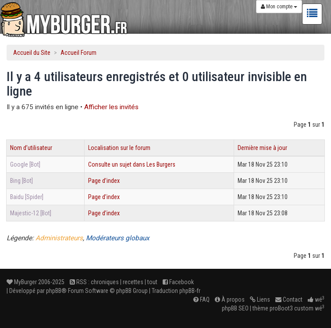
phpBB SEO (235, 308)
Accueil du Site (31, 52)
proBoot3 (281, 308)
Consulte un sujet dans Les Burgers (131, 164)
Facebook (178, 281)
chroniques (105, 281)
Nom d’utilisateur (31, 147)
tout (152, 281)
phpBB (53, 290)
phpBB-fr (189, 290)
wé (316, 299)
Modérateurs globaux (117, 238)
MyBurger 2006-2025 (35, 281)
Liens (260, 299)
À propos (230, 299)
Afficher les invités (111, 107)
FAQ (201, 299)
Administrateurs (59, 238)
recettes (133, 281)
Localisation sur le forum (119, 147)
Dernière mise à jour (262, 147)
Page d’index (104, 180)
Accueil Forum (78, 52)
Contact (289, 299)
